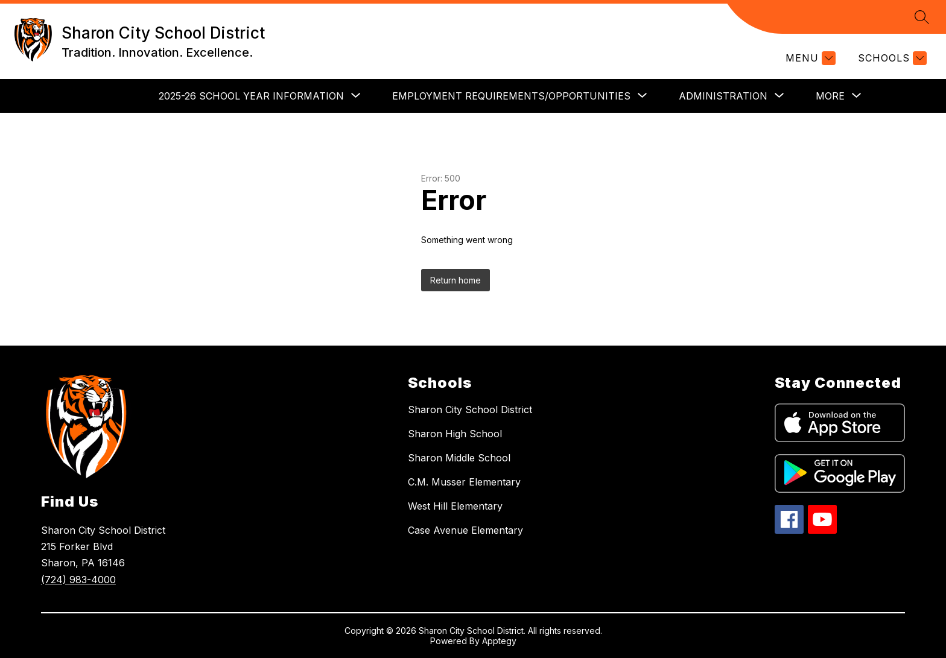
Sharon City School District (470, 409)
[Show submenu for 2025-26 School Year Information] (251, 96)
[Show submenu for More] (830, 96)
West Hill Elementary (455, 506)
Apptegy (499, 641)
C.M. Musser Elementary (464, 482)
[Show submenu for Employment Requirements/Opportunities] (511, 96)
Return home (455, 280)
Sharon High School (455, 434)
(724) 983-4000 (78, 580)
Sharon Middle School (459, 458)
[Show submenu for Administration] (723, 96)
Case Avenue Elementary (465, 530)
